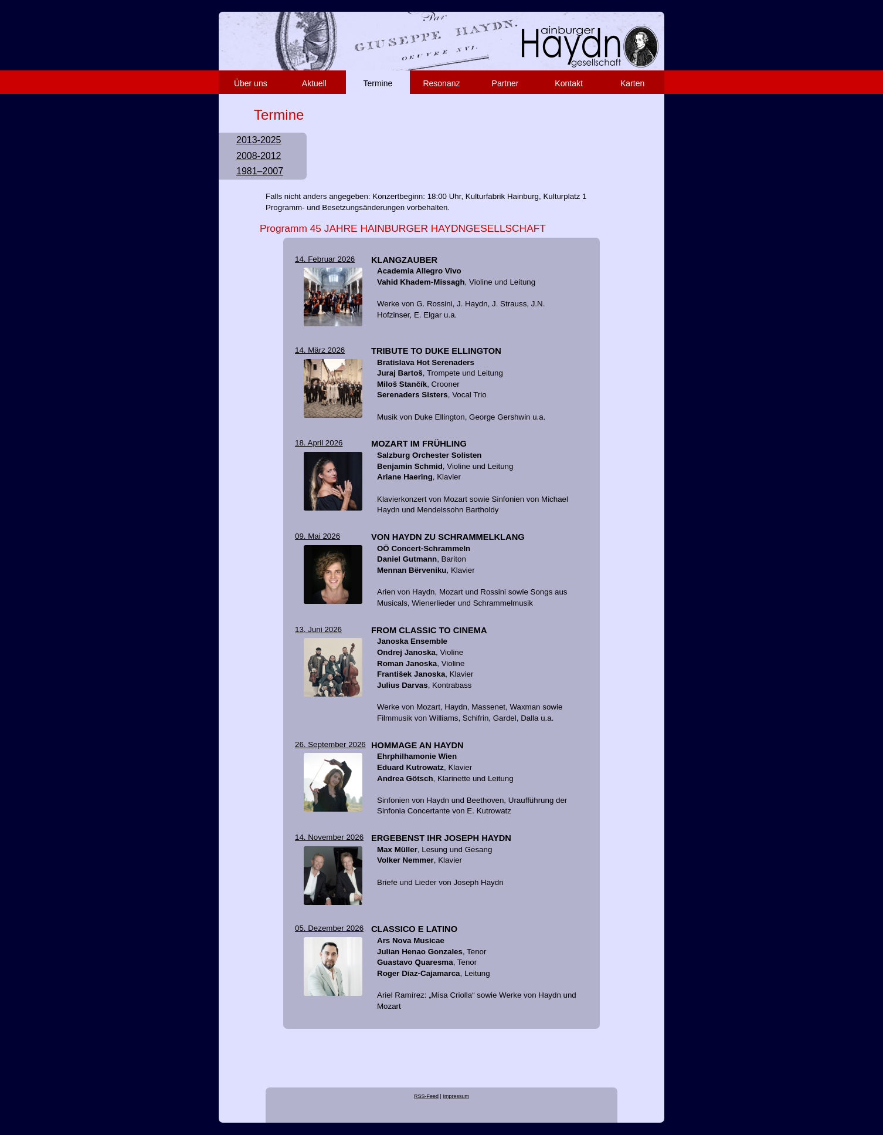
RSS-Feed (426, 1096)
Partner (505, 83)
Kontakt (568, 83)
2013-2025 (258, 140)
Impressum (456, 1096)
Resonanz (441, 83)
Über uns (250, 83)
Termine (378, 83)
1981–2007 (259, 171)
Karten (632, 83)
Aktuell (314, 83)
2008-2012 (258, 156)
